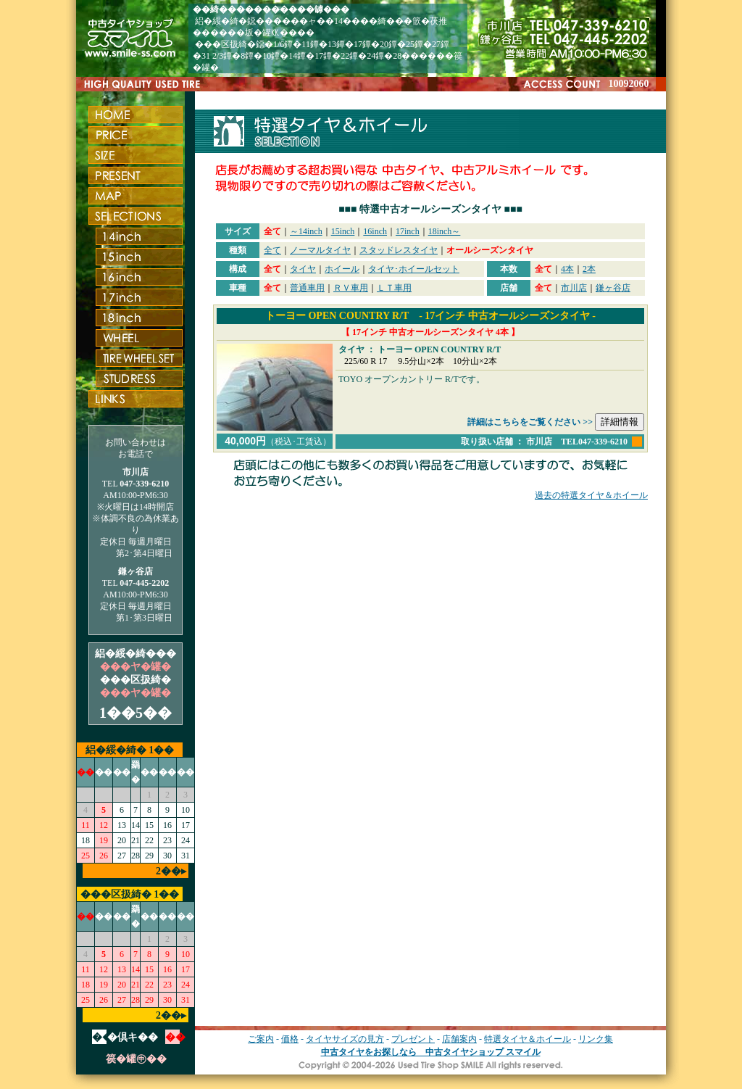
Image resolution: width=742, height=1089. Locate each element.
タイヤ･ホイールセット (413, 269)
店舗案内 (459, 1039)
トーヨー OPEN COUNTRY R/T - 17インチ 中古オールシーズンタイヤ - (430, 315)
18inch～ (444, 231)
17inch (408, 231)
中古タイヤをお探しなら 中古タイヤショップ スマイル (431, 1052)
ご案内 (261, 1039)
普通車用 (307, 288)
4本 (567, 269)
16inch (375, 231)
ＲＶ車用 (350, 288)
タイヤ (303, 269)
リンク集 (595, 1039)
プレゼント (413, 1039)
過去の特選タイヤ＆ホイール (591, 495)
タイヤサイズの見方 (345, 1039)
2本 (589, 269)
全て (272, 250)
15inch (343, 231)
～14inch (306, 231)
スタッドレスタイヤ (398, 250)
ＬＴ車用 (394, 288)
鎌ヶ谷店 (613, 288)
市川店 (574, 288)
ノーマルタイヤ (320, 250)
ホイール (342, 269)
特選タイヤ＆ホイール (527, 1039)
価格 (290, 1039)
